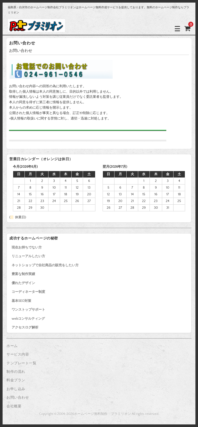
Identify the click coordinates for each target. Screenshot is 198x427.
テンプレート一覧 (21, 363)
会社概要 (13, 406)
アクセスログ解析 (25, 327)
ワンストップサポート (28, 309)
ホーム (12, 346)
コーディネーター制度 (28, 292)
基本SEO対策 (21, 301)
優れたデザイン (23, 283)
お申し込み (15, 389)
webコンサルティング (28, 318)
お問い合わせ (17, 398)
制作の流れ (15, 372)
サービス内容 (17, 354)
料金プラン (15, 380)
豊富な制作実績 (23, 274)
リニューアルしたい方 (28, 256)
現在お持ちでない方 (27, 247)
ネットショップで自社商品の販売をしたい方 (45, 265)
